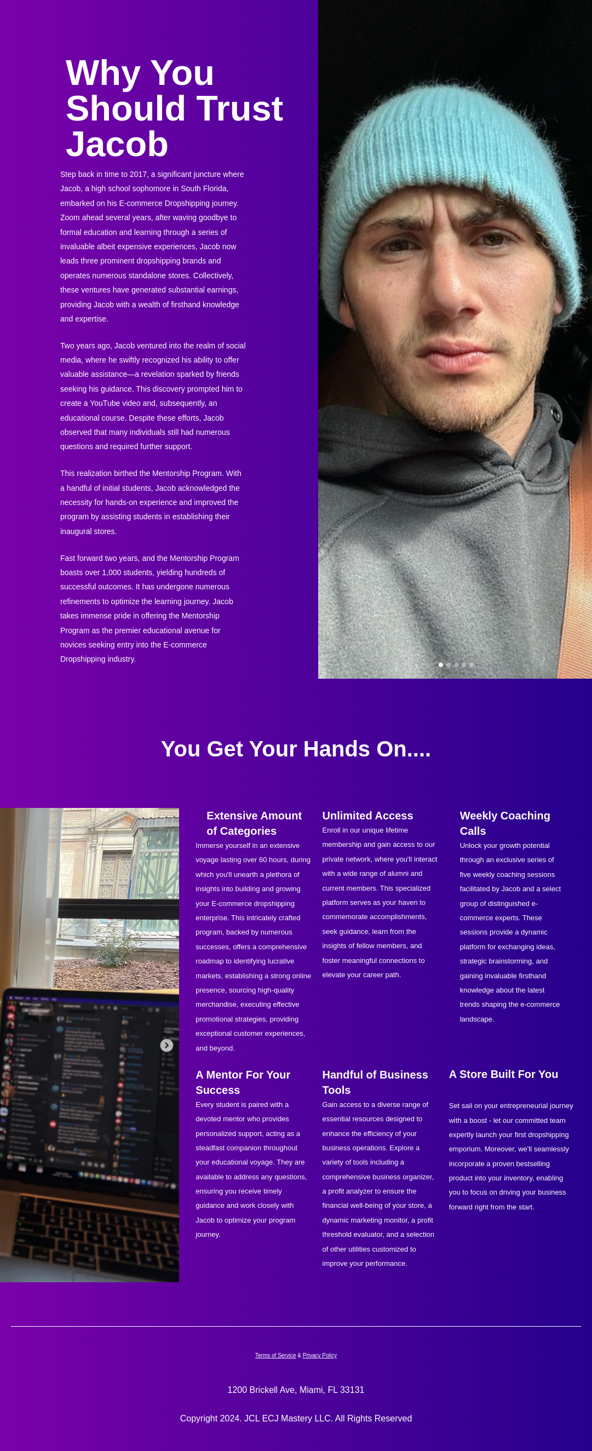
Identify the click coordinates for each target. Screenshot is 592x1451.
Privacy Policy (320, 1355)
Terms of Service (275, 1355)
